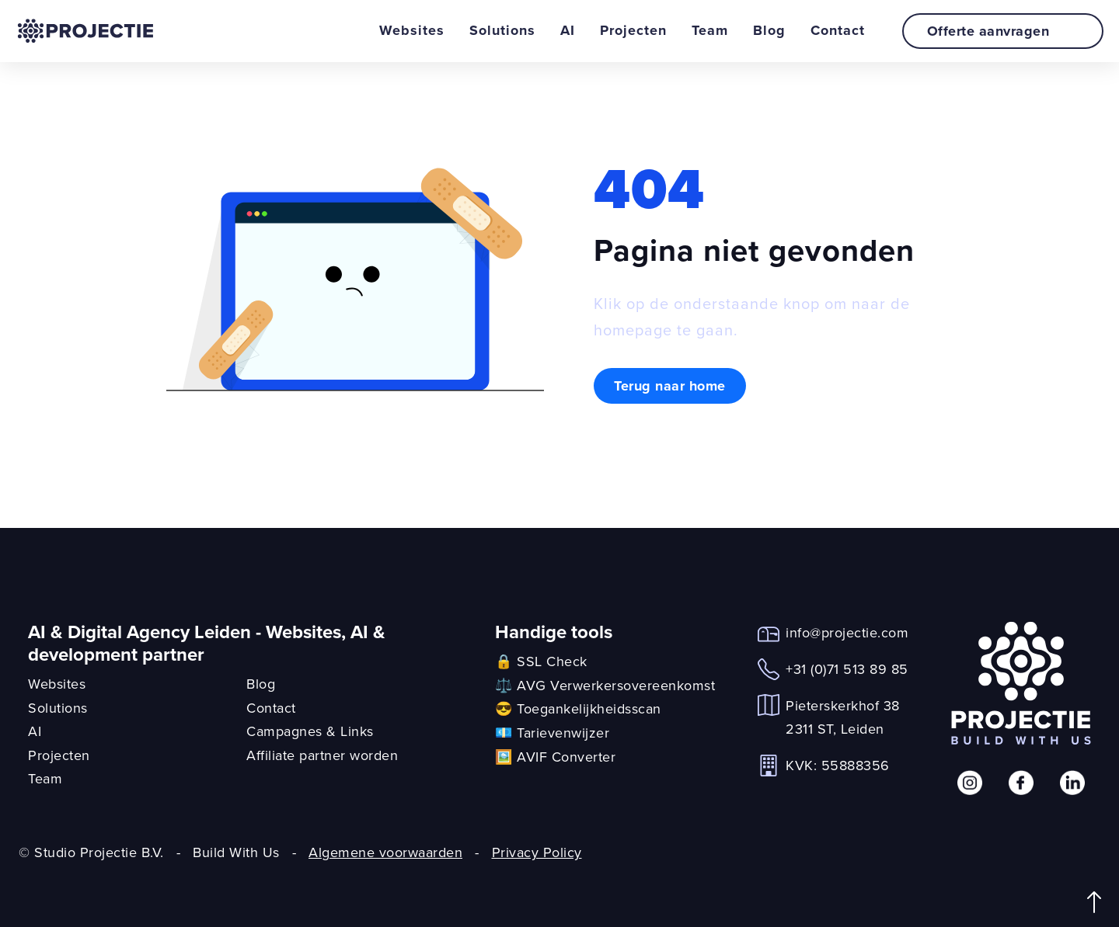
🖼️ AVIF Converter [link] (555, 756)
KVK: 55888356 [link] (838, 765)
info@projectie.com (847, 632)
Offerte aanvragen (1005, 31)
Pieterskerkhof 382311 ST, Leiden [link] (843, 717)
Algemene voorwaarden (385, 852)
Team (710, 30)
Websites (411, 30)
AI (567, 30)
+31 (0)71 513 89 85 (847, 669)
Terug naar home (670, 386)
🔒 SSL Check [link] (541, 661)
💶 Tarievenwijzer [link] (552, 732)
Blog (769, 30)
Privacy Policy (537, 852)
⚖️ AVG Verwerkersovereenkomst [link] (605, 685)
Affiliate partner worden (322, 755)
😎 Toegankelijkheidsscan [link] (578, 708)
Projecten (633, 30)
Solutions (502, 30)
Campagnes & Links (310, 731)
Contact (837, 30)
